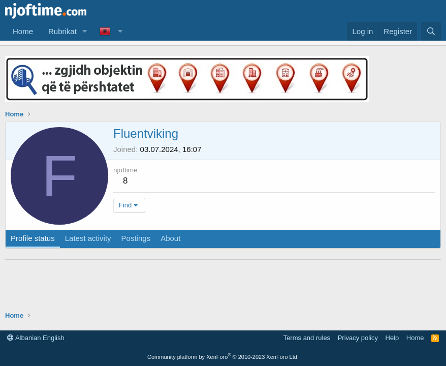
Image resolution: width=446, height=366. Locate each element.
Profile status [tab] (33, 238)
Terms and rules (306, 338)
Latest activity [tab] (88, 238)
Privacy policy (358, 338)
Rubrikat (62, 31)
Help (392, 338)
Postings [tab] (136, 238)
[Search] (431, 31)
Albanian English (36, 338)
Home (23, 31)
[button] (85, 31)
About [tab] (170, 238)
